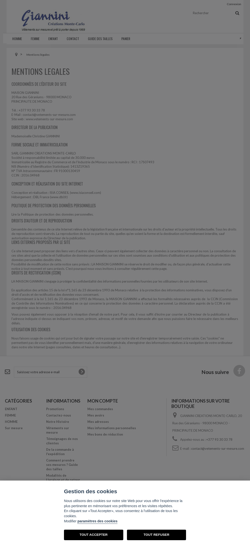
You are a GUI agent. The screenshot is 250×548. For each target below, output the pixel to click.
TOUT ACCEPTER (94, 535)
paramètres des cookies (97, 521)
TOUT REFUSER (156, 535)
